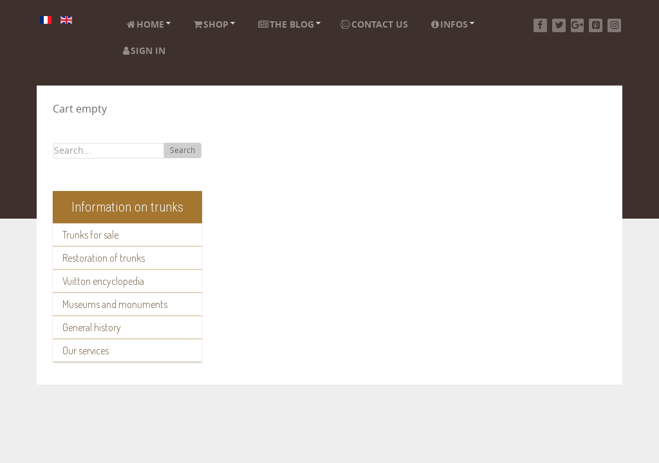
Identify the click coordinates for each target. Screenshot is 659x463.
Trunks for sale (90, 234)
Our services (85, 350)
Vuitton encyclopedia (103, 281)
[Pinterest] (595, 25)
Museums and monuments (114, 304)
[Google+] (577, 25)
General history (91, 327)
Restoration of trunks (103, 257)
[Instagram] (614, 25)
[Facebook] (540, 25)
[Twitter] (559, 25)
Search (182, 150)
